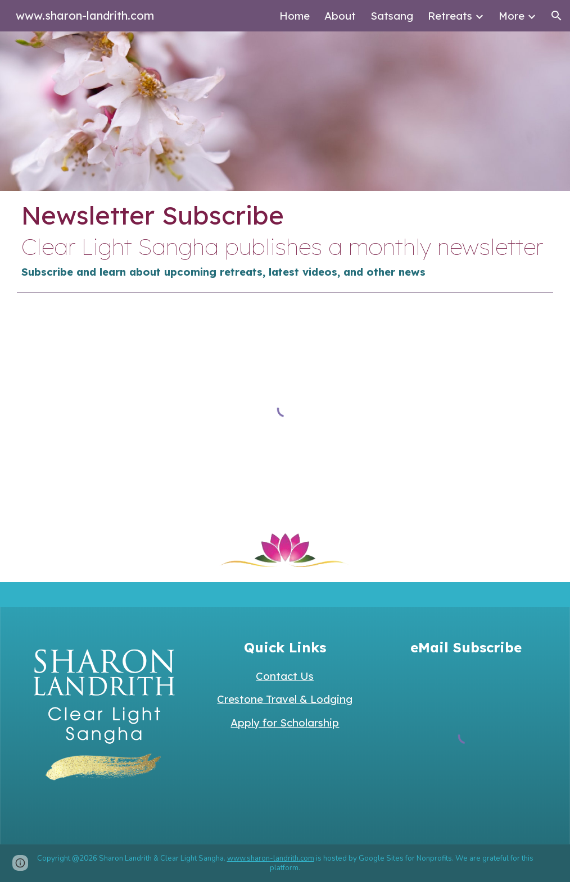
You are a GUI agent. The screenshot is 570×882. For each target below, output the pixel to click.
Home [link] (294, 15)
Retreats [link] (450, 15)
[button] (556, 15)
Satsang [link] (391, 15)
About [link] (340, 15)
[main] (285, 238)
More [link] (511, 15)
